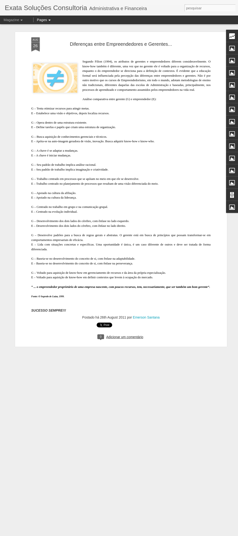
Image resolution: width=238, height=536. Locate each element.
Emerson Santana (146, 286)
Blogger (155, 533)
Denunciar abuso (171, 533)
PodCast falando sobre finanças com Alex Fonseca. (117, 476)
